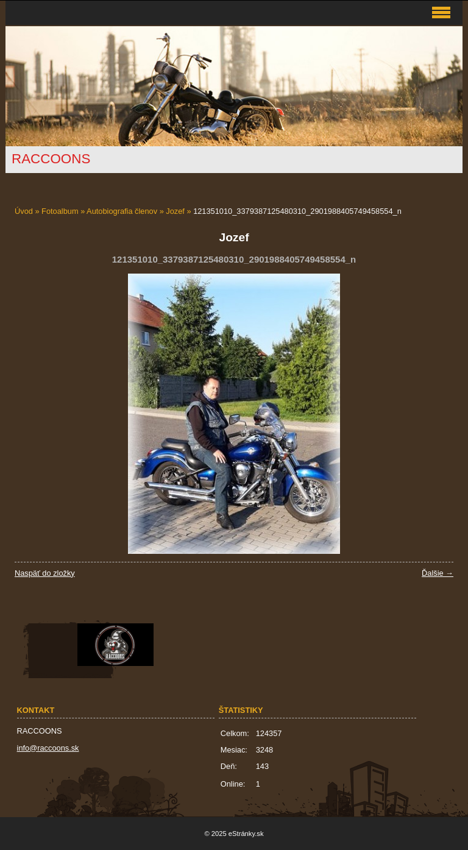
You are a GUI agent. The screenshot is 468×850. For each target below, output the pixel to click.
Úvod (24, 211)
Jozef (175, 211)
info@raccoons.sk (48, 748)
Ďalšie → (437, 573)
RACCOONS (51, 158)
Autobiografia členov (122, 211)
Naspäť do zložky (45, 573)
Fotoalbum (59, 211)
